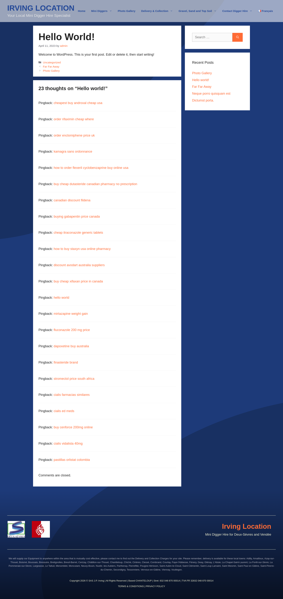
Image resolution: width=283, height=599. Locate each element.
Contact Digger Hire (238, 11)
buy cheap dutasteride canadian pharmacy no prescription (95, 184)
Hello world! (200, 80)
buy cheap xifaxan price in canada (78, 281)
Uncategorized (52, 62)
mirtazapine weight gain (71, 313)
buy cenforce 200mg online (73, 427)
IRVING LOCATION (40, 8)
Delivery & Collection (158, 11)
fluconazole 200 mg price (72, 330)
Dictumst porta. (203, 100)
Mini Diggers (103, 11)
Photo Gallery (127, 10)
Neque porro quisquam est (211, 93)
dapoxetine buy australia (71, 346)
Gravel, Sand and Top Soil (199, 11)
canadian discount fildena (72, 200)
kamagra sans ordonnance (73, 151)
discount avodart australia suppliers (79, 265)
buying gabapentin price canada (77, 216)
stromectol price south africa (74, 378)
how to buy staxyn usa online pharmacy (82, 249)
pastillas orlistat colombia (72, 460)
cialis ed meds (64, 411)
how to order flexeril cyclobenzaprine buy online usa (91, 168)
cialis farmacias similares (72, 395)
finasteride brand (66, 362)
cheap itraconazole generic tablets (78, 232)
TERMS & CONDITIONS (131, 586)
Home (81, 10)
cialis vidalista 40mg (68, 443)
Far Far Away (51, 66)
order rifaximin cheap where (74, 119)
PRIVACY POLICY (155, 586)
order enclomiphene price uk (74, 135)
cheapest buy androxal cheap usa (78, 103)
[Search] (237, 37)
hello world (61, 297)
